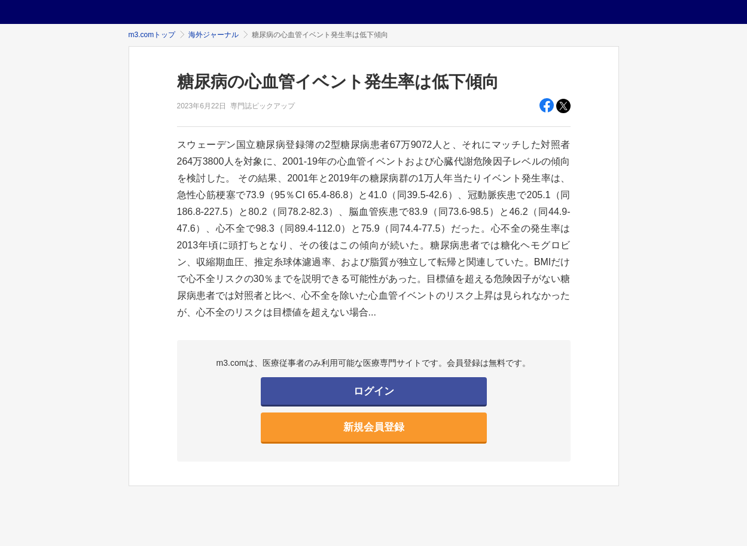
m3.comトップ (152, 35)
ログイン (373, 391)
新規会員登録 (373, 427)
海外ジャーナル (213, 35)
